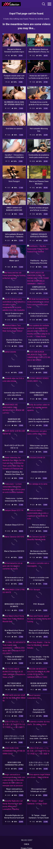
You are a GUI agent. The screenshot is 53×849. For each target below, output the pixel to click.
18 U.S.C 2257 (26, 840)
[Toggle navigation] (49, 4)
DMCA (26, 844)
